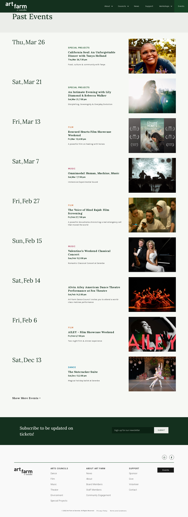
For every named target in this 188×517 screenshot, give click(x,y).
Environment (57, 495)
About (89, 479)
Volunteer (134, 484)
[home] (16, 6)
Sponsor (133, 473)
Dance (54, 473)
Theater (54, 489)
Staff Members (93, 489)
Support (149, 6)
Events (181, 6)
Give (131, 479)
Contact (133, 489)
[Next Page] (26, 398)
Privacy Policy (102, 511)
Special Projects (59, 500)
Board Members (94, 484)
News (136, 6)
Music (54, 484)
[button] (107, 6)
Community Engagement (98, 495)
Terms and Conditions (118, 511)
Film (53, 479)
